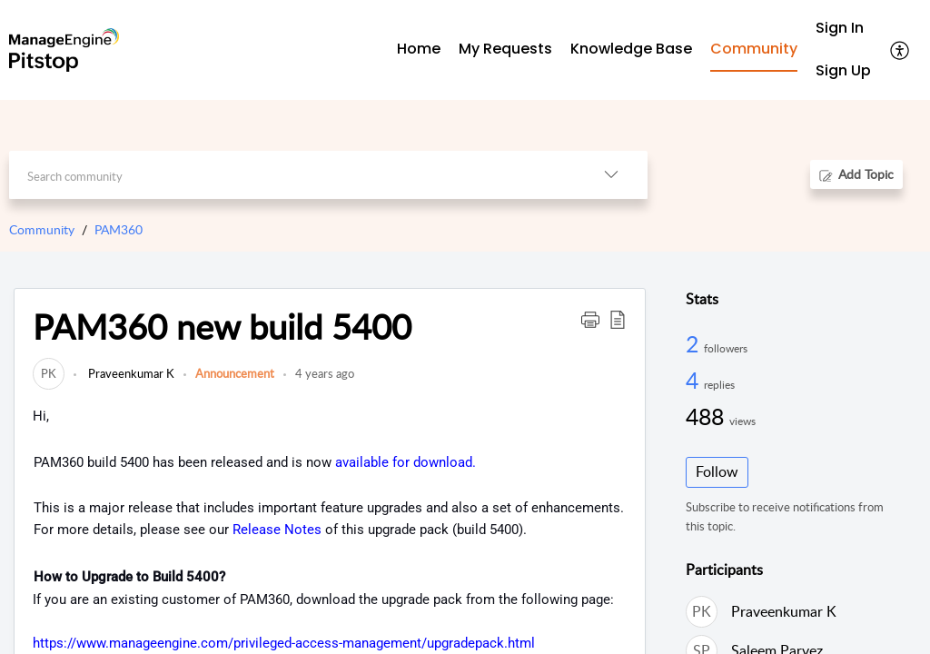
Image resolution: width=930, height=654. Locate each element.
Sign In (840, 27)
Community (41, 229)
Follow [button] (717, 471)
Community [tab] (753, 48)
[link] (48, 373)
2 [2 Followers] (695, 343)
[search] (291, 175)
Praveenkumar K (129, 373)
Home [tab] (418, 48)
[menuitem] (843, 28)
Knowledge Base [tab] (631, 48)
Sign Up (843, 70)
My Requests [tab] (505, 48)
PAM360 (118, 229)
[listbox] (611, 175)
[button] (590, 319)
